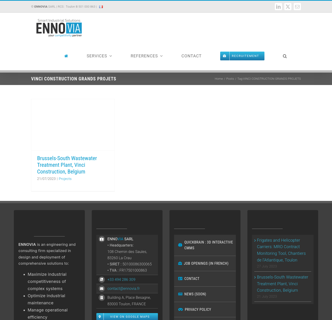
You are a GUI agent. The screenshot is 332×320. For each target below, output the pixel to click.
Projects (65, 179)
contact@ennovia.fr (123, 288)
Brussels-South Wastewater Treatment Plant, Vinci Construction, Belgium (67, 165)
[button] (285, 55)
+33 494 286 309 (121, 279)
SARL (45, 6)
